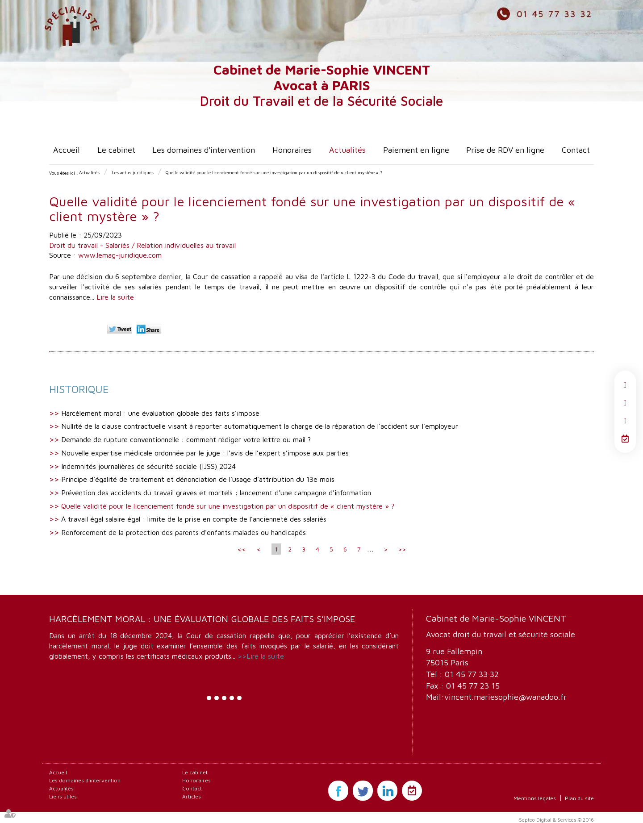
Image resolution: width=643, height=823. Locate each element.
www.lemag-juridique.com (120, 255)
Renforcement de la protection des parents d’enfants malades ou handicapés (183, 532)
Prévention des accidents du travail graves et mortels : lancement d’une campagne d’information (216, 493)
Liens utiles (63, 796)
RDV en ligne (625, 438)
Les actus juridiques (133, 172)
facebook (625, 385)
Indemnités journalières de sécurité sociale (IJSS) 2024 (148, 466)
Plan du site (579, 798)
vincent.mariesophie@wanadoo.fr (505, 697)
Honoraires (292, 150)
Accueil (66, 150)
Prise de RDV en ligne (505, 150)
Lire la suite (115, 297)
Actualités (347, 150)
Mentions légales (535, 798)
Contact (576, 150)
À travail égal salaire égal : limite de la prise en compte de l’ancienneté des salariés (193, 519)
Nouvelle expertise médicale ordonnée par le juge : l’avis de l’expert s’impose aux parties (205, 453)
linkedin (625, 421)
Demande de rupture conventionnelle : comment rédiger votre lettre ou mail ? (186, 439)
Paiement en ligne (416, 150)
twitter (625, 403)
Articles (191, 796)
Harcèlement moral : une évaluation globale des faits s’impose (160, 413)
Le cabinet (116, 150)
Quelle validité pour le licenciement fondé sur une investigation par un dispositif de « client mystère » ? (274, 172)
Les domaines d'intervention (203, 150)
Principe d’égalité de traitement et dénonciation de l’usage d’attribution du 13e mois (197, 479)
